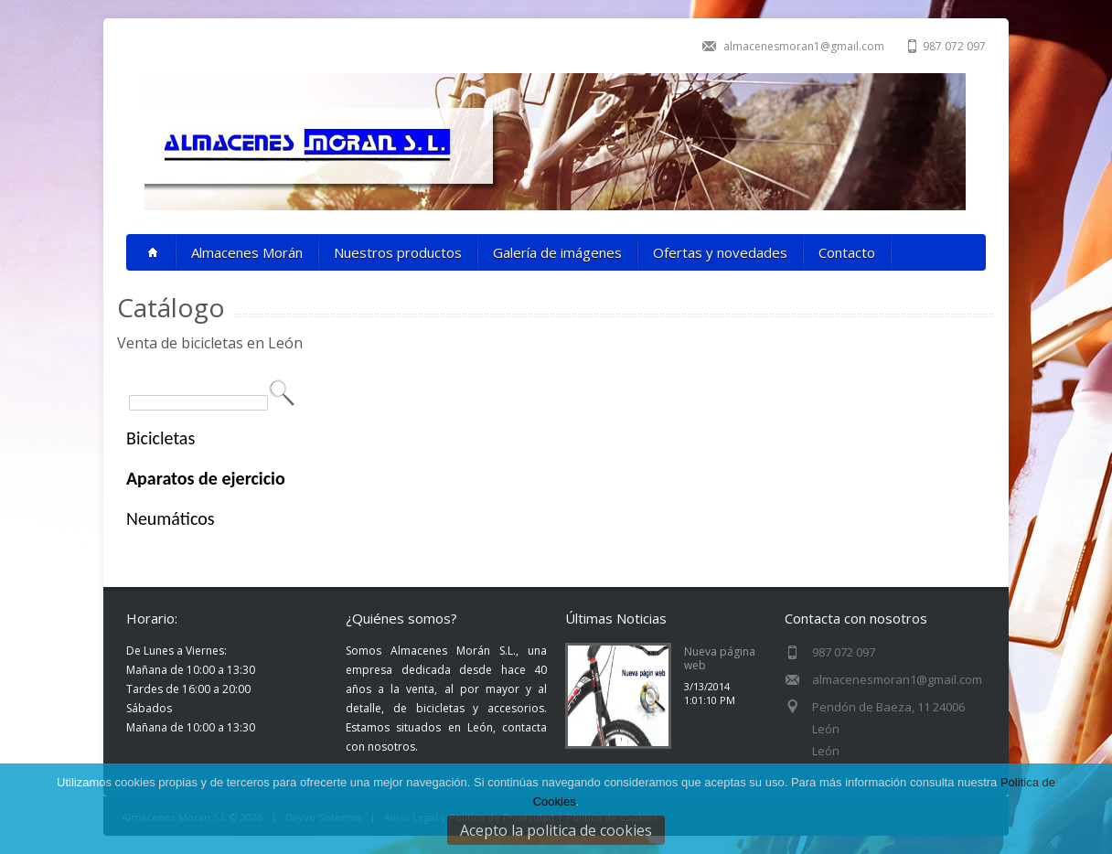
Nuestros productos (398, 252)
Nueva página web (719, 658)
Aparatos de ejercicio (205, 478)
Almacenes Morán (247, 252)
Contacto (846, 252)
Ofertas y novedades (720, 252)
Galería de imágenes (557, 252)
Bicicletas (160, 438)
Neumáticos (170, 518)
